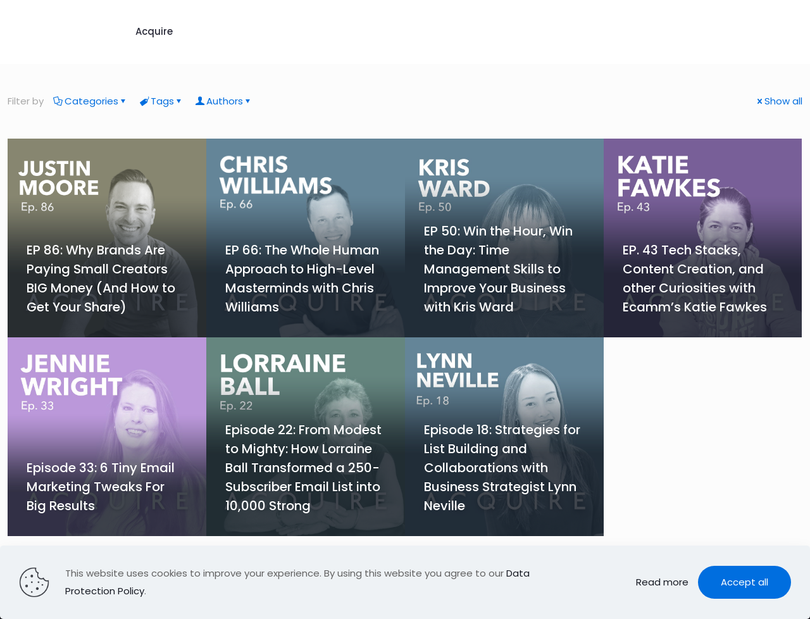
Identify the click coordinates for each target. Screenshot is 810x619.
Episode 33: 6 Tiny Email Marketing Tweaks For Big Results (101, 487)
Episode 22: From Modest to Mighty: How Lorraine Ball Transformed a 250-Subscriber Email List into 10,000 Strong (303, 468)
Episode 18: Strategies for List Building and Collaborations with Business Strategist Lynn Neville (502, 468)
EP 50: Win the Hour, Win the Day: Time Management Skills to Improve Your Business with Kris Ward (498, 269)
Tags (161, 101)
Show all (778, 101)
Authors (223, 101)
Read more (662, 582)
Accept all (744, 582)
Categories (90, 101)
